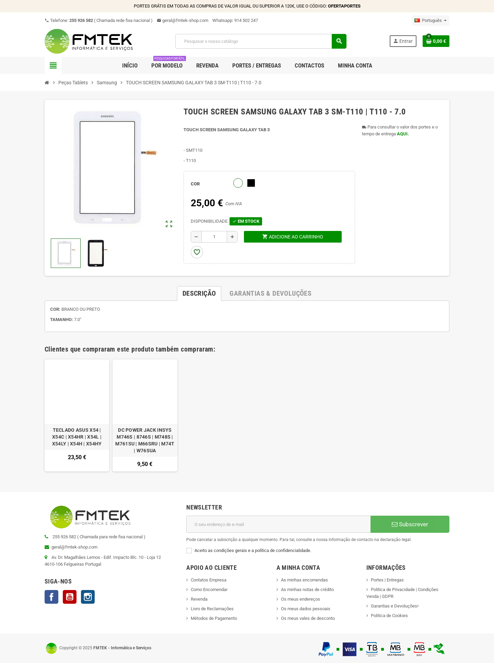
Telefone (99, 20)
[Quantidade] (214, 236)
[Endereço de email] (278, 524)
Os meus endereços (300, 599)
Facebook (51, 597)
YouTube (70, 597)
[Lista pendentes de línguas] (430, 20)
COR (195, 183)
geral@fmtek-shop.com (182, 20)
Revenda (199, 599)
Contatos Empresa (208, 579)
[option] (77, 415)
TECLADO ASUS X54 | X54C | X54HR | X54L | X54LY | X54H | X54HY (77, 436)
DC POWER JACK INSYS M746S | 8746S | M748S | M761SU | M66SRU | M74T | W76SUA (144, 440)
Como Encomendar (209, 589)
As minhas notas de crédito (307, 589)
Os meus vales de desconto (308, 618)
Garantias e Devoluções (394, 606)
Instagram (88, 597)
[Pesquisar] (260, 41)
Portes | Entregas (387, 579)
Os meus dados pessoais (305, 608)
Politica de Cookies (389, 615)
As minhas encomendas (304, 579)
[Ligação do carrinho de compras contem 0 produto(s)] (436, 41)
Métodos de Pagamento (214, 618)
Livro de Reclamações (212, 608)
